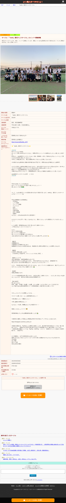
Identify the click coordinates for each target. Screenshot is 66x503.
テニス (8, 5)
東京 (14, 5)
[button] (63, 70)
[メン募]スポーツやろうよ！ (33, 2)
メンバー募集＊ (7, 440)
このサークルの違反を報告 (58, 356)
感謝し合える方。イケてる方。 (11, 454)
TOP (2, 5)
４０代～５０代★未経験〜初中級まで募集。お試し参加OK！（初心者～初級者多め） (26, 450)
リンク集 (18, 485)
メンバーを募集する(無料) (42, 485)
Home (12, 485)
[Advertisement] (33, 20)
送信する (33, 475)
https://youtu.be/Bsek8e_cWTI (20, 142)
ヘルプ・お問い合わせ (28, 485)
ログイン (63, 2)
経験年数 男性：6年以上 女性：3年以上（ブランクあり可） (20, 459)
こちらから (39, 479)
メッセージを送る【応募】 (33, 395)
